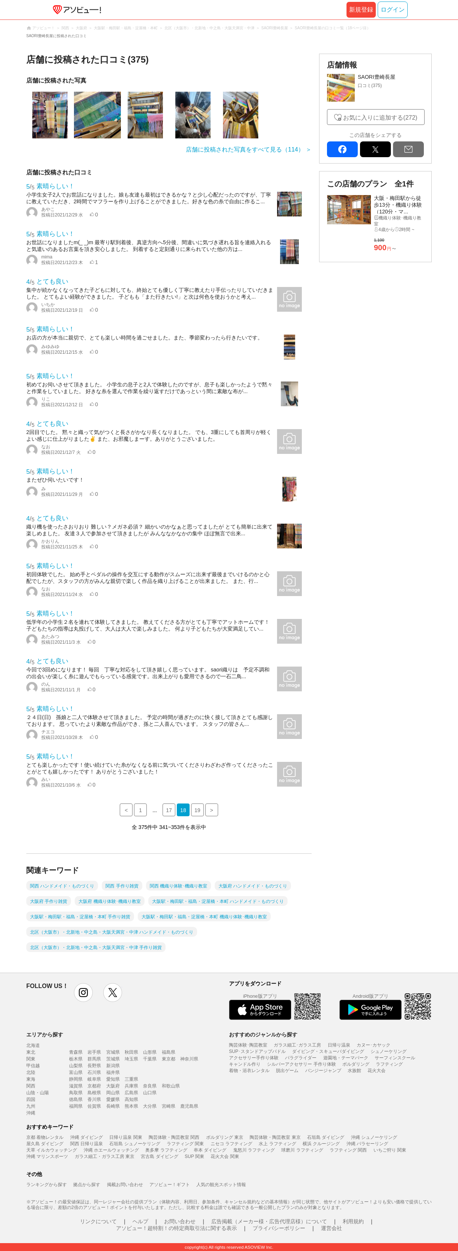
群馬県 (94, 1059)
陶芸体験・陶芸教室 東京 (275, 1137)
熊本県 (131, 1106)
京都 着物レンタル (44, 1137)
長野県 (94, 1065)
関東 (30, 1059)
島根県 (94, 1092)
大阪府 (113, 1086)
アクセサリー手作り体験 (254, 1057)
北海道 (33, 1045)
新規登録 (361, 9)
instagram (83, 992)
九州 (30, 1106)
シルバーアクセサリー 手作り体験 (301, 1064)
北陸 (30, 1072)
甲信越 (33, 1065)
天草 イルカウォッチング (51, 1150)
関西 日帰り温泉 (86, 1143)
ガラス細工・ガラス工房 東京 (104, 1156)
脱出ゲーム (287, 1070)
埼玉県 (131, 1059)
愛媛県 (113, 1099)
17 (169, 810)
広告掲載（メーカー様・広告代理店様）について (269, 1221)
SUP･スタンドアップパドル (257, 1051)
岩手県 (94, 1052)
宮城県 (113, 1052)
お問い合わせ (180, 1221)
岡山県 (113, 1092)
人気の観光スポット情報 (221, 1184)
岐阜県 (94, 1079)
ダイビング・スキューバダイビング (328, 1051)
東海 (30, 1079)
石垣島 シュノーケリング (134, 1143)
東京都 (168, 1059)
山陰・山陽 (37, 1092)
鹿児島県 (189, 1106)
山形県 (150, 1052)
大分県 (150, 1106)
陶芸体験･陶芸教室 (248, 1045)
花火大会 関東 (225, 1156)
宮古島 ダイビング (159, 1156)
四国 (30, 1099)
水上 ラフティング (277, 1143)
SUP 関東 (194, 1156)
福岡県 (76, 1106)
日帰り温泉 (339, 1045)
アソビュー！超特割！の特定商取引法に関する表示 (176, 1228)
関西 (30, 1086)
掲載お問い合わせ (125, 1184)
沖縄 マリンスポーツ (47, 1156)
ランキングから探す (46, 1184)
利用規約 (353, 1221)
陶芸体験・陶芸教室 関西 (174, 1137)
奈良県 (150, 1086)
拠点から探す (86, 1184)
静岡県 (76, 1079)
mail (408, 149)
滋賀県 (76, 1086)
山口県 (150, 1092)
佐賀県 (94, 1106)
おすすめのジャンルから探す (263, 1035)
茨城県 (113, 1059)
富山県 (76, 1072)
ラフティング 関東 (185, 1143)
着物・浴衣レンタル (249, 1070)
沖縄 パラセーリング (367, 1143)
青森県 (76, 1052)
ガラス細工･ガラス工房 (297, 1045)
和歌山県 (171, 1086)
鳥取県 (76, 1092)
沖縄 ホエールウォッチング (111, 1150)
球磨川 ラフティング (302, 1150)
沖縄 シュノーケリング (374, 1137)
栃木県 (76, 1059)
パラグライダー (300, 1057)
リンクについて (98, 1221)
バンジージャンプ (323, 1070)
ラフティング (389, 1064)
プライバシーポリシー (279, 1228)
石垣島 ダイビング (325, 1137)
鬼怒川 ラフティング (254, 1150)
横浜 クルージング (321, 1143)
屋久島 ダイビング (44, 1143)
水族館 (354, 1070)
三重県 (131, 1079)
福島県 (168, 1052)
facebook (342, 149)
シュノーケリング (389, 1051)
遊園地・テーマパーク (345, 1057)
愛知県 (113, 1079)
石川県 (94, 1072)
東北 (30, 1052)
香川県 (94, 1099)
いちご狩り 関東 (390, 1150)
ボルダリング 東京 (224, 1137)
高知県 (131, 1099)
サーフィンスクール (395, 1057)
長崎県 (113, 1106)
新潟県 (113, 1065)
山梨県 (76, 1065)
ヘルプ (140, 1221)
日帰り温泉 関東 (125, 1137)
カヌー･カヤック (373, 1045)
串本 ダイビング (210, 1150)
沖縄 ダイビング (86, 1137)
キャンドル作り (245, 1064)
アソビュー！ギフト (169, 1184)
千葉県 (150, 1059)
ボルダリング (355, 1064)
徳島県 (76, 1099)
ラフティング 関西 (348, 1150)
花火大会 (377, 1070)
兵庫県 (131, 1086)
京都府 (94, 1086)
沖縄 (30, 1113)
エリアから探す (44, 1035)
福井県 (113, 1072)
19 (197, 810)
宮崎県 (168, 1106)
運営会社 (331, 1228)
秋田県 (131, 1052)
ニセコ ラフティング (231, 1143)
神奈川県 (189, 1059)
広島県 (131, 1092)
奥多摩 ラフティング (166, 1150)
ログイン (393, 9)
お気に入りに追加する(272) (380, 117)
